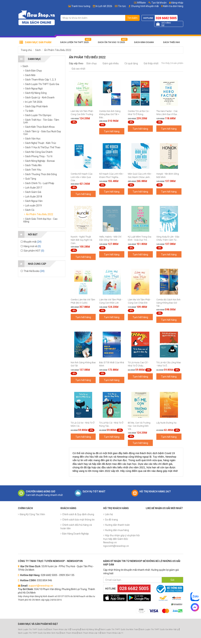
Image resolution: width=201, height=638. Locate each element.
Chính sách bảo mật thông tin (78, 519)
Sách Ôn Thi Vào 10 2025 (111, 42)
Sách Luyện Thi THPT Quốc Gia (32, 629)
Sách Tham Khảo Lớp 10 (59, 629)
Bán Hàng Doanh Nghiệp (75, 533)
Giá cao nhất (78, 68)
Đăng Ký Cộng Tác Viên (32, 514)
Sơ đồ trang (111, 519)
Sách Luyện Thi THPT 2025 (74, 42)
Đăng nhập (176, 2)
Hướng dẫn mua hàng (117, 530)
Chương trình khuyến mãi (145, 6)
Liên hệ (109, 514)
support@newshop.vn (41, 585)
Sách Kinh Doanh (144, 42)
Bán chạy (92, 63)
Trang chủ (26, 50)
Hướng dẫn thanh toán (117, 524)
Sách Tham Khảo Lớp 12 (89, 633)
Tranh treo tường (80, 6)
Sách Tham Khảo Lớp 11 (112, 633)
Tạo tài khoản (157, 2)
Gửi (172, 579)
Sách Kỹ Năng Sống (90, 629)
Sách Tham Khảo (68, 633)
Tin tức (122, 6)
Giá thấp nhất (151, 63)
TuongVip (75, 629)
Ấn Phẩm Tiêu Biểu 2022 (57, 50)
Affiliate (140, 2)
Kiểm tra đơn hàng (173, 6)
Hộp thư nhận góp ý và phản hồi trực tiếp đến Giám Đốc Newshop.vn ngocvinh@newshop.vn (121, 540)
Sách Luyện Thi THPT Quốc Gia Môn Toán (119, 629)
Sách (38, 50)
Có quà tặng (131, 63)
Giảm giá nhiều (111, 63)
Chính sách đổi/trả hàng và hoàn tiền (76, 526)
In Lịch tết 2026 (104, 6)
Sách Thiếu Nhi (171, 42)
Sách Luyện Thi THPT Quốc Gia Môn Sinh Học (38, 633)
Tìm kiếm (132, 18)
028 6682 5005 (166, 18)
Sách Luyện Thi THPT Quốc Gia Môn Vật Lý (159, 629)
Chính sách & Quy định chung (78, 514)
